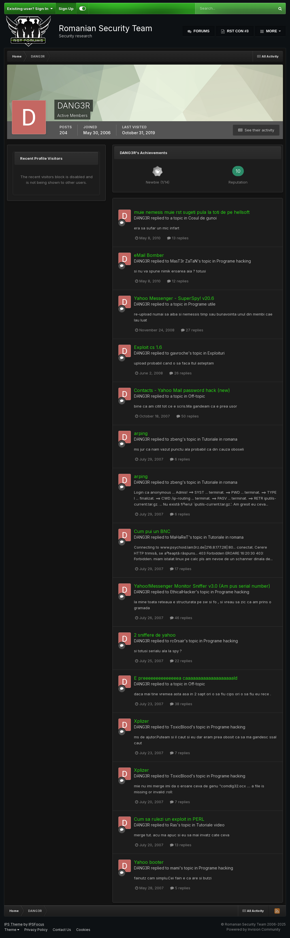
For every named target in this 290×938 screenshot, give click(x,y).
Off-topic (196, 396)
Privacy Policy (36, 930)
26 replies (180, 373)
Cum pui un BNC (152, 531)
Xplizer (141, 721)
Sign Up (66, 8)
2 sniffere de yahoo (155, 635)
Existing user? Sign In (30, 8)
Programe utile (202, 304)
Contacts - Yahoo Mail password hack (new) (182, 390)
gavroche (179, 353)
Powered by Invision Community (253, 929)
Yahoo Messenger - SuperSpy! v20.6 (174, 298)
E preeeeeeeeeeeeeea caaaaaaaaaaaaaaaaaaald (185, 678)
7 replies (180, 753)
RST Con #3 (237, 31)
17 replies (180, 568)
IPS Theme (13, 924)
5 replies (180, 888)
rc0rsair (177, 640)
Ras (173, 824)
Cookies (83, 930)
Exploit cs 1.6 (148, 347)
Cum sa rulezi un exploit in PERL (169, 819)
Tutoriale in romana (219, 439)
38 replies (181, 704)
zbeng (176, 439)
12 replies (178, 281)
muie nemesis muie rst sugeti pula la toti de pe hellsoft (192, 212)
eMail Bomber (149, 255)
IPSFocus (36, 924)
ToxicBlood (181, 726)
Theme (11, 930)
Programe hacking (234, 261)
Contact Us (62, 930)
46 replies (181, 617)
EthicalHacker (183, 591)
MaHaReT (179, 537)
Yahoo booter (149, 862)
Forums (201, 31)
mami (175, 867)
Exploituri (216, 353)
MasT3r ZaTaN (183, 261)
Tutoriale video (210, 824)
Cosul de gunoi (202, 218)
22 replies (181, 660)
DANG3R (142, 218)
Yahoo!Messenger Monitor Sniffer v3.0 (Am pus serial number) (202, 586)
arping (141, 433)
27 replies (192, 330)
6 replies (180, 459)
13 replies (178, 238)
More (271, 31)
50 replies (187, 416)
